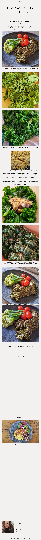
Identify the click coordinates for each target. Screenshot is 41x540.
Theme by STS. (27, 538)
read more (18, 531)
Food (20, 23)
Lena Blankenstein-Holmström (16, 538)
